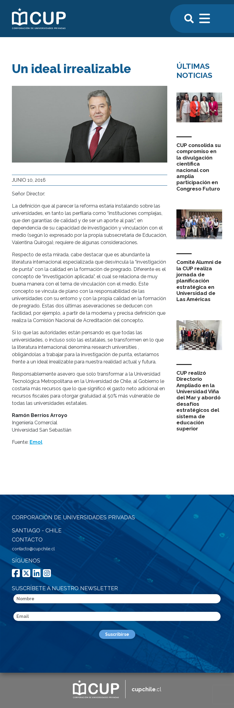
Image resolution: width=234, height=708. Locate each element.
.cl (146, 689)
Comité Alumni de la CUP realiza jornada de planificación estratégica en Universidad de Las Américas (199, 280)
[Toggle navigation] (205, 18)
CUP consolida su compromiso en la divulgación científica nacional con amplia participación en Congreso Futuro (198, 167)
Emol (36, 442)
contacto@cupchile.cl (33, 548)
